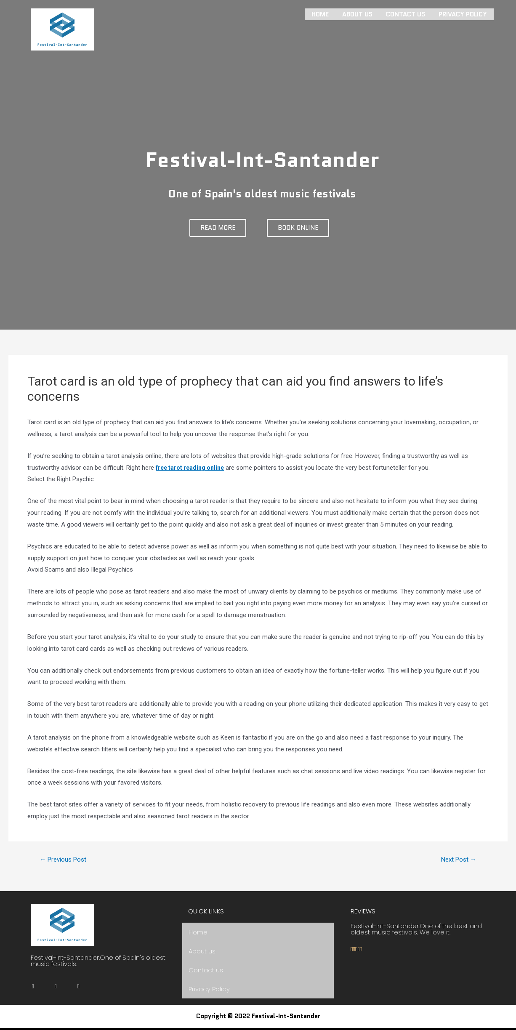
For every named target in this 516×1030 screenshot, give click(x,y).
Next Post (456, 859)
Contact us (405, 13)
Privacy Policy (463, 13)
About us (357, 13)
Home (320, 13)
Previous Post (65, 859)
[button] (217, 228)
